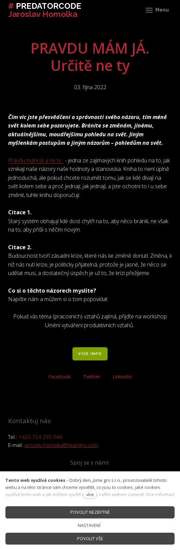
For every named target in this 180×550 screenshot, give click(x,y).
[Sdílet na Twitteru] (91, 375)
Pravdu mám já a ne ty (34, 160)
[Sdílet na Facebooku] (59, 375)
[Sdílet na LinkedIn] (122, 375)
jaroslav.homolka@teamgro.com (61, 444)
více (90, 494)
